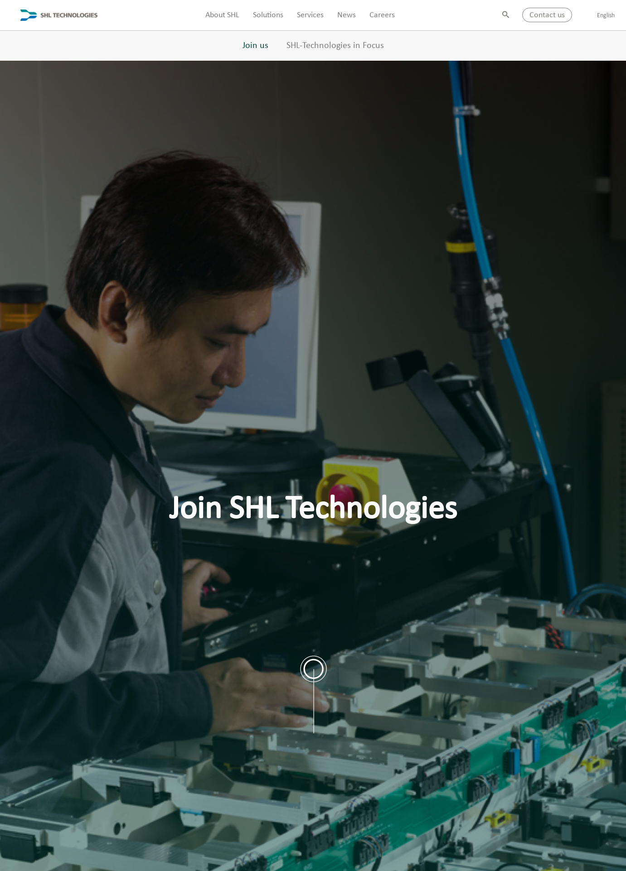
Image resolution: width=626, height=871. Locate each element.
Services (310, 15)
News (346, 15)
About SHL (222, 15)
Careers (382, 15)
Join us (255, 45)
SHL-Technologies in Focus (335, 45)
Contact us (547, 15)
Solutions (268, 15)
